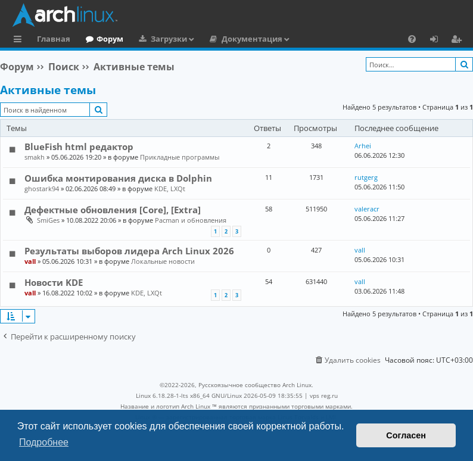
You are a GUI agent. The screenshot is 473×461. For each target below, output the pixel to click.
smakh (34, 156)
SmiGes (48, 220)
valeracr (366, 208)
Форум (110, 38)
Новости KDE (53, 282)
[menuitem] (412, 39)
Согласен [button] (406, 435)
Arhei (362, 145)
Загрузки (169, 38)
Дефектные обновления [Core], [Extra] (112, 210)
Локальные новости (163, 261)
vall (30, 261)
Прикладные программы (179, 156)
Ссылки (20, 40)
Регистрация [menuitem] (458, 40)
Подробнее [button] (44, 442)
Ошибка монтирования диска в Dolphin (118, 178)
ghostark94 (41, 188)
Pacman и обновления (190, 220)
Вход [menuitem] (438, 40)
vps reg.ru (324, 395)
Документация (252, 38)
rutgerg (366, 177)
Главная (53, 38)
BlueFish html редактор (78, 146)
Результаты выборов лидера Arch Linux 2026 (129, 251)
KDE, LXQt (169, 188)
